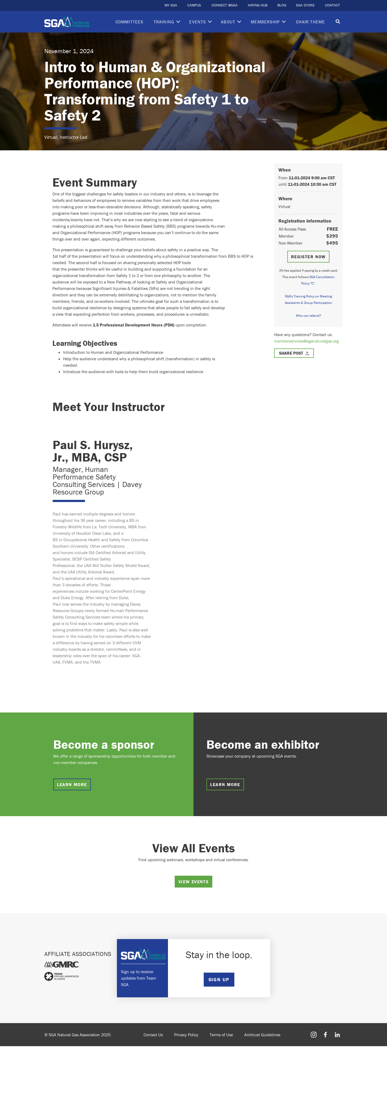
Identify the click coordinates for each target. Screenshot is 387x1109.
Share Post (291, 353)
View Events (193, 881)
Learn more (72, 784)
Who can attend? (308, 315)
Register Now (308, 256)
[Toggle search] (338, 22)
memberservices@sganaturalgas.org (306, 341)
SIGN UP (219, 979)
